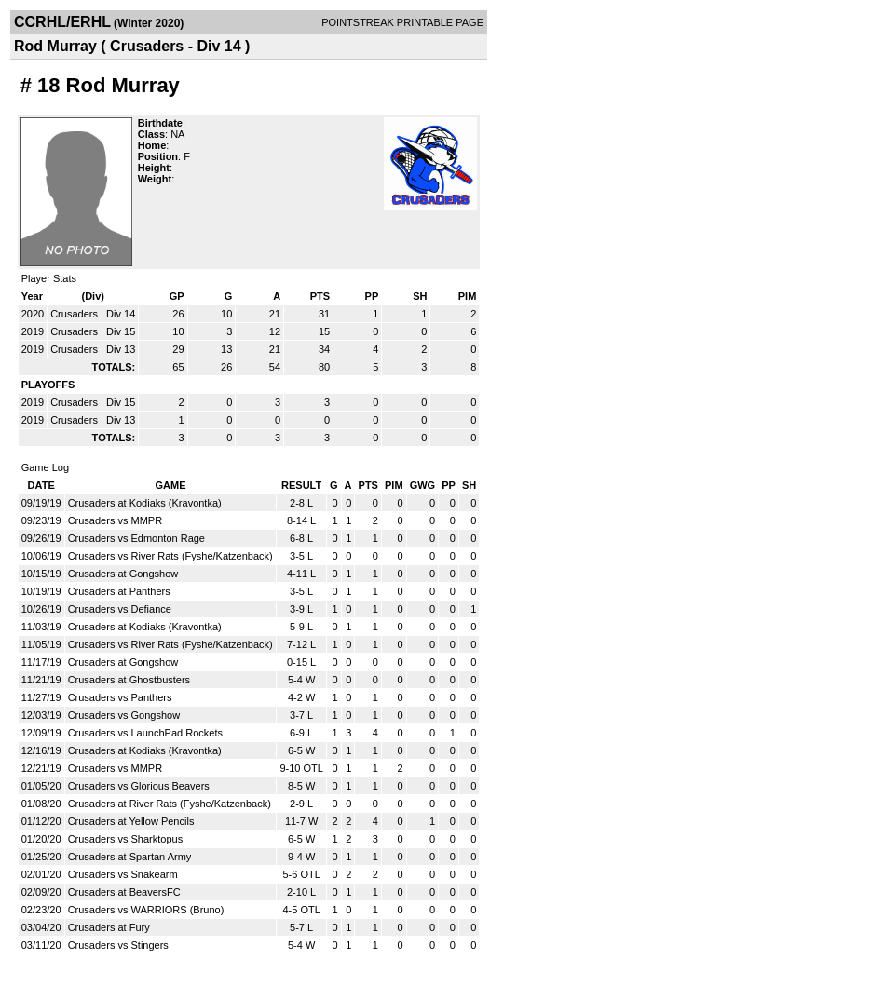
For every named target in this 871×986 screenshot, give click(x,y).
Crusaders (75, 313)
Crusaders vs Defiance (119, 609)
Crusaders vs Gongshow (124, 715)
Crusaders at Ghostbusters (129, 679)
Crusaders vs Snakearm (123, 874)
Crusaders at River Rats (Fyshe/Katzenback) (169, 803)
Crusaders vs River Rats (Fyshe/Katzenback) (170, 555)
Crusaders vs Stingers (118, 945)
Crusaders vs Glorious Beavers (139, 785)
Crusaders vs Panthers (120, 697)
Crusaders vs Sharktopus (126, 838)
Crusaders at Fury (109, 927)
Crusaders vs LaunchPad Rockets (145, 732)
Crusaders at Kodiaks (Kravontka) (145, 502)
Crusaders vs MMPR (115, 520)
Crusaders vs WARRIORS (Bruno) (146, 909)
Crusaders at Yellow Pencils (131, 821)
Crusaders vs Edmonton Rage (136, 538)
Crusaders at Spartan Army (130, 856)
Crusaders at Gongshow (123, 573)
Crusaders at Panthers (119, 591)
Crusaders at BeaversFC (124, 892)
